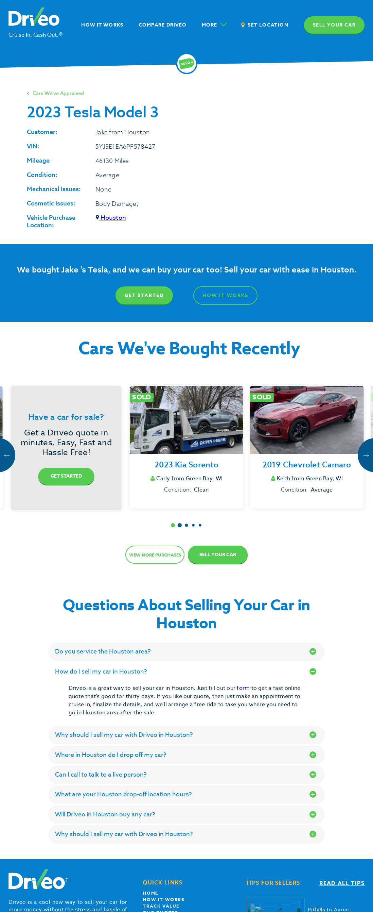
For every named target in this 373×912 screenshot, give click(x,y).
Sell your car (334, 25)
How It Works (225, 295)
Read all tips (342, 883)
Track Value (161, 906)
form (244, 688)
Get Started (144, 295)
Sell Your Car (217, 554)
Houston (110, 217)
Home (150, 893)
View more (155, 555)
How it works (163, 899)
